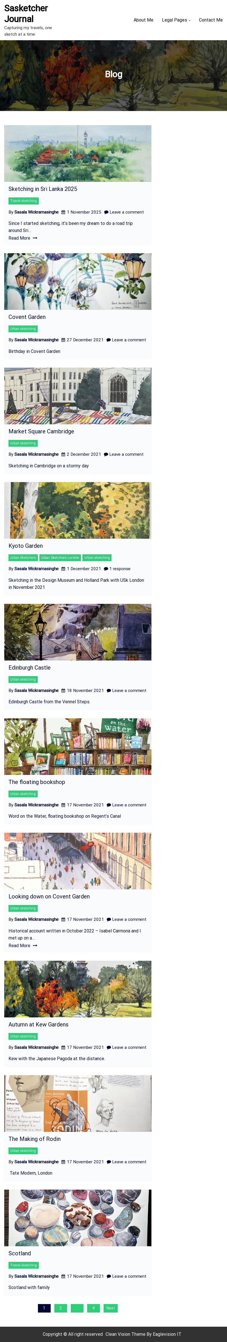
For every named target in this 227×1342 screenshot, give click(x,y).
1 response (117, 568)
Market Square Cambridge (41, 431)
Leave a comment (124, 212)
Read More (22, 238)
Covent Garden (27, 317)
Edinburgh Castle (29, 667)
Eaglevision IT (167, 1334)
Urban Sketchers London (60, 558)
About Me (143, 20)
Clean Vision (118, 1334)
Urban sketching (23, 329)
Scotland (19, 1253)
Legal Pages (174, 20)
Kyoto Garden (25, 545)
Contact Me (211, 20)
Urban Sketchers (23, 558)
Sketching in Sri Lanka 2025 (42, 189)
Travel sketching (23, 201)
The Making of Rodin (34, 1139)
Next (110, 1308)
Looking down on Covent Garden (49, 896)
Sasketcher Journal (26, 13)
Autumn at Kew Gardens (38, 1024)
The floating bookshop (36, 782)
